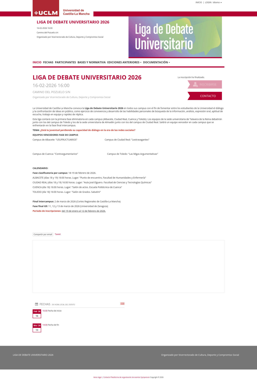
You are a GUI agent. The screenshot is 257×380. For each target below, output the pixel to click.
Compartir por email (43, 234)
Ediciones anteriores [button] (124, 62)
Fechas (48, 62)
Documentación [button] (156, 62)
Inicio (199, 2)
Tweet (58, 234)
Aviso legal (98, 377)
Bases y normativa (92, 62)
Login (208, 2)
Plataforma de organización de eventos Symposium (130, 377)
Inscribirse (208, 84)
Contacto (208, 96)
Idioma (217, 2)
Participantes (65, 62)
